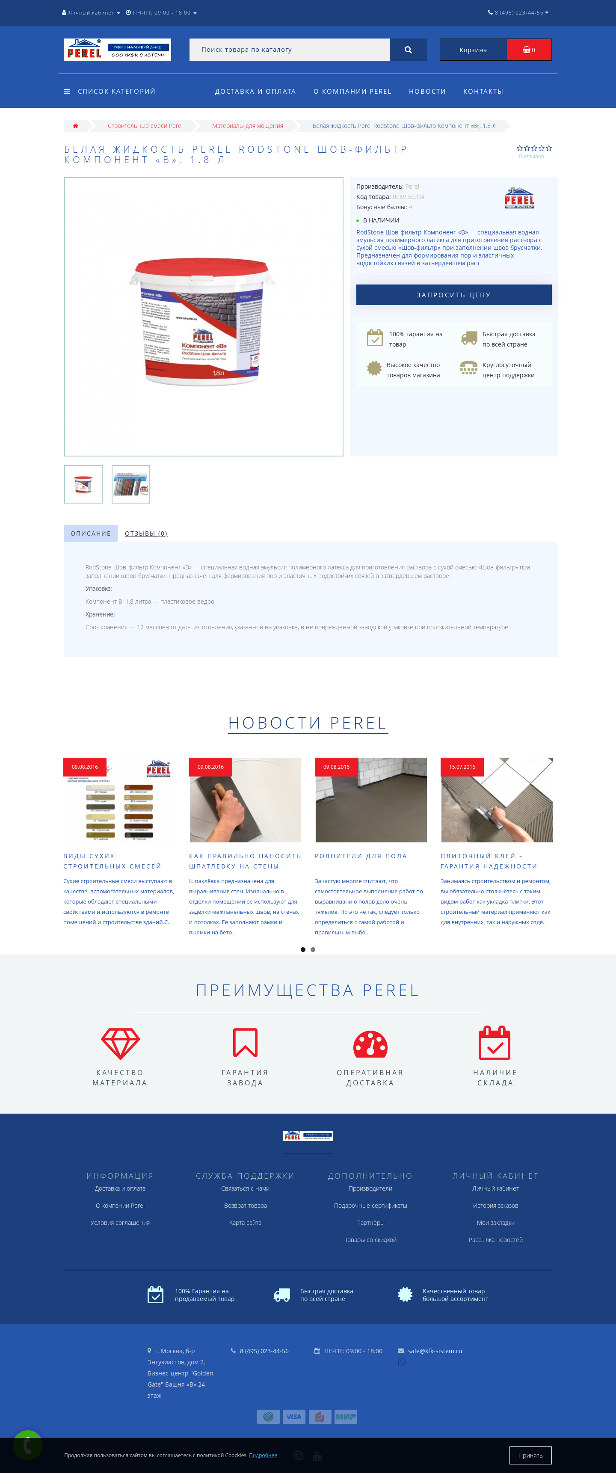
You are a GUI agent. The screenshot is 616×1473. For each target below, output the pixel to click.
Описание (91, 533)
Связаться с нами (245, 1188)
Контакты (487, 91)
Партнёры (370, 1222)
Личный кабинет (495, 1188)
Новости (430, 91)
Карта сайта (245, 1222)
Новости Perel (308, 722)
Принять (530, 1455)
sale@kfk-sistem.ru (435, 1351)
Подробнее (263, 1455)
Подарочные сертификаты (370, 1205)
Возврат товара (245, 1205)
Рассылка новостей (496, 1240)
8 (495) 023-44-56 (264, 1351)
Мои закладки (496, 1222)
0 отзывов (531, 156)
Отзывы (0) (146, 533)
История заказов (495, 1205)
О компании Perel (354, 91)
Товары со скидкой (371, 1240)
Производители (370, 1188)
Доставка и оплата (255, 91)
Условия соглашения (120, 1222)
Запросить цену (454, 294)
